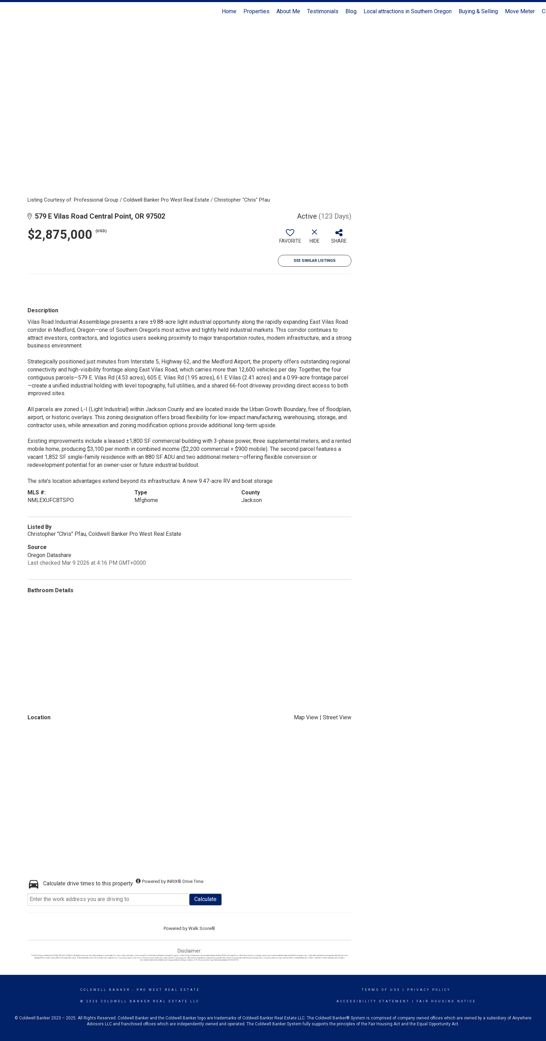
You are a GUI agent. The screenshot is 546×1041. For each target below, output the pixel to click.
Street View (337, 717)
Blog (351, 11)
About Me (288, 11)
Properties (256, 11)
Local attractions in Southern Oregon (408, 11)
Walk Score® (201, 928)
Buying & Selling (478, 11)
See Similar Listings (315, 260)
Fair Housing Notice (446, 1001)
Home (229, 11)
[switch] (290, 238)
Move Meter (520, 11)
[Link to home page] (9, 11)
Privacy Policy (429, 990)
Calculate (205, 899)
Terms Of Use (381, 990)
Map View (306, 717)
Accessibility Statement (373, 1001)
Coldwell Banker (105, 990)
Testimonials (322, 11)
